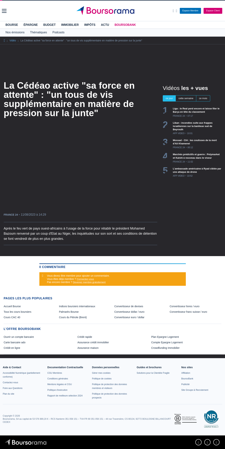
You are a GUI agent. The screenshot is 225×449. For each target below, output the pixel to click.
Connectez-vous (85, 279)
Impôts (89, 24)
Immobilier (70, 24)
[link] (10, 382)
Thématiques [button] (38, 32)
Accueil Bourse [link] (12, 306)
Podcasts (59, 32)
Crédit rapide (84, 336)
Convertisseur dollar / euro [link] (129, 311)
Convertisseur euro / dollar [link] (129, 317)
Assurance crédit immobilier (93, 342)
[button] (4, 11)
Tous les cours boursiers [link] (17, 311)
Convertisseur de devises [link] (128, 306)
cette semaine (185, 98)
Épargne (30, 24)
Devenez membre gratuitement (89, 282)
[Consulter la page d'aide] (176, 11)
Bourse (11, 24)
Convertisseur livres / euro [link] (185, 306)
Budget (49, 24)
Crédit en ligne (12, 347)
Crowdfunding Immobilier (165, 347)
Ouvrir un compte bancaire (19, 336)
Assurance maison (87, 347)
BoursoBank (125, 24)
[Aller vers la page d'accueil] (113, 11)
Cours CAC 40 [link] (12, 317)
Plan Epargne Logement (165, 336)
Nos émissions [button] (15, 32)
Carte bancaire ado (14, 342)
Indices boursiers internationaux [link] (77, 306)
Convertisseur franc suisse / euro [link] (188, 311)
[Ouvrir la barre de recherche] (173, 11)
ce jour (169, 98)
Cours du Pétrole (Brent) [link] (73, 317)
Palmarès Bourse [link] (69, 311)
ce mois (203, 98)
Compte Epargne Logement (167, 342)
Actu (105, 24)
